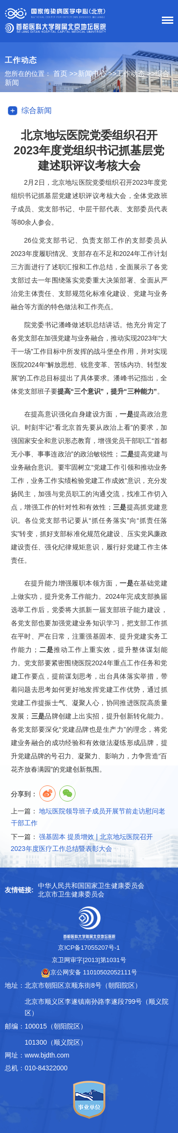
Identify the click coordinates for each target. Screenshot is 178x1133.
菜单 (165, 22)
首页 (60, 73)
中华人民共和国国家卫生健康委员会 (91, 885)
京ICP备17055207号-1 (89, 947)
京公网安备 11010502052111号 (89, 972)
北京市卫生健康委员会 (71, 894)
